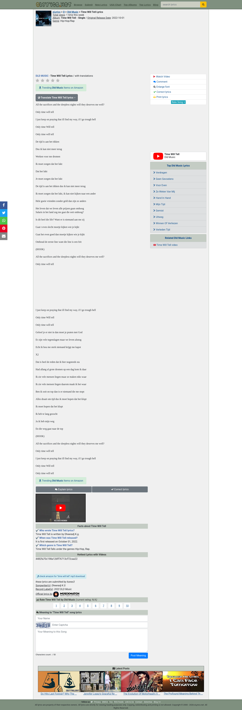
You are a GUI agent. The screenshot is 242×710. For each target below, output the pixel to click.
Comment (160, 81)
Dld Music (72, 12)
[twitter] (92, 702)
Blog (155, 4)
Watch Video (161, 76)
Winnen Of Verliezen (165, 223)
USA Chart (115, 4)
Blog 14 (157, 702)
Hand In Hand (162, 197)
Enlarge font (161, 86)
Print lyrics (160, 97)
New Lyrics (101, 4)
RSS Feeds (119, 702)
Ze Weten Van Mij (164, 191)
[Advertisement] (121, 50)
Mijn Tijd (159, 204)
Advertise (148, 702)
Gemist (158, 210)
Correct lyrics (120, 489)
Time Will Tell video (165, 244)
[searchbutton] (203, 4)
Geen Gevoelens (163, 178)
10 (127, 605)
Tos (111, 702)
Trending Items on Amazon (61, 87)
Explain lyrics (63, 489)
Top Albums (130, 4)
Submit (89, 4)
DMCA (105, 702)
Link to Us (129, 702)
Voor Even (160, 185)
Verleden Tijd (161, 229)
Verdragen (160, 172)
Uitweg (158, 216)
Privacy (97, 702)
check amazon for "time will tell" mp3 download (61, 576)
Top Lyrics (145, 4)
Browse (78, 4)
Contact (138, 702)
